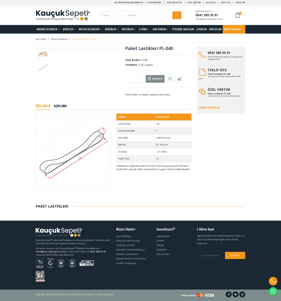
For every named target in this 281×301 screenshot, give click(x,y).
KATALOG (211, 2)
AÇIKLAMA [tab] (60, 106)
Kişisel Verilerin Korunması (131, 258)
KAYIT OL (225, 2)
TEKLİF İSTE (217, 70)
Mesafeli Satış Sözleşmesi (130, 249)
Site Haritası (163, 254)
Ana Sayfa (41, 39)
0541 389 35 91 (219, 53)
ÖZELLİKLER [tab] (43, 106)
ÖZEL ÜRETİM (194, 2)
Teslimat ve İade (125, 245)
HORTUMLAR (159, 29)
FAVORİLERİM (154, 2)
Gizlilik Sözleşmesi (126, 263)
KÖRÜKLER (110, 29)
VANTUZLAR (215, 29)
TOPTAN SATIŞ (174, 2)
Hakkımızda (163, 236)
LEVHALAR (201, 29)
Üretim (160, 240)
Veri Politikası (123, 236)
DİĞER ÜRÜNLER (232, 29)
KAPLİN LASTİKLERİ (89, 29)
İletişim (160, 245)
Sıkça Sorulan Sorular (128, 240)
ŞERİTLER (68, 29)
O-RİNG (143, 29)
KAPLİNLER (128, 29)
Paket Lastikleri (59, 39)
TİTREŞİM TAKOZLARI (183, 29)
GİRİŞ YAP (240, 2)
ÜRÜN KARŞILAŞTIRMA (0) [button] (128, 2)
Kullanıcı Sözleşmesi (127, 254)
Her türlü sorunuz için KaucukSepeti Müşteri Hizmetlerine (67, 248)
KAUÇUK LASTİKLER (47, 29)
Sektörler (162, 249)
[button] (240, 15)
